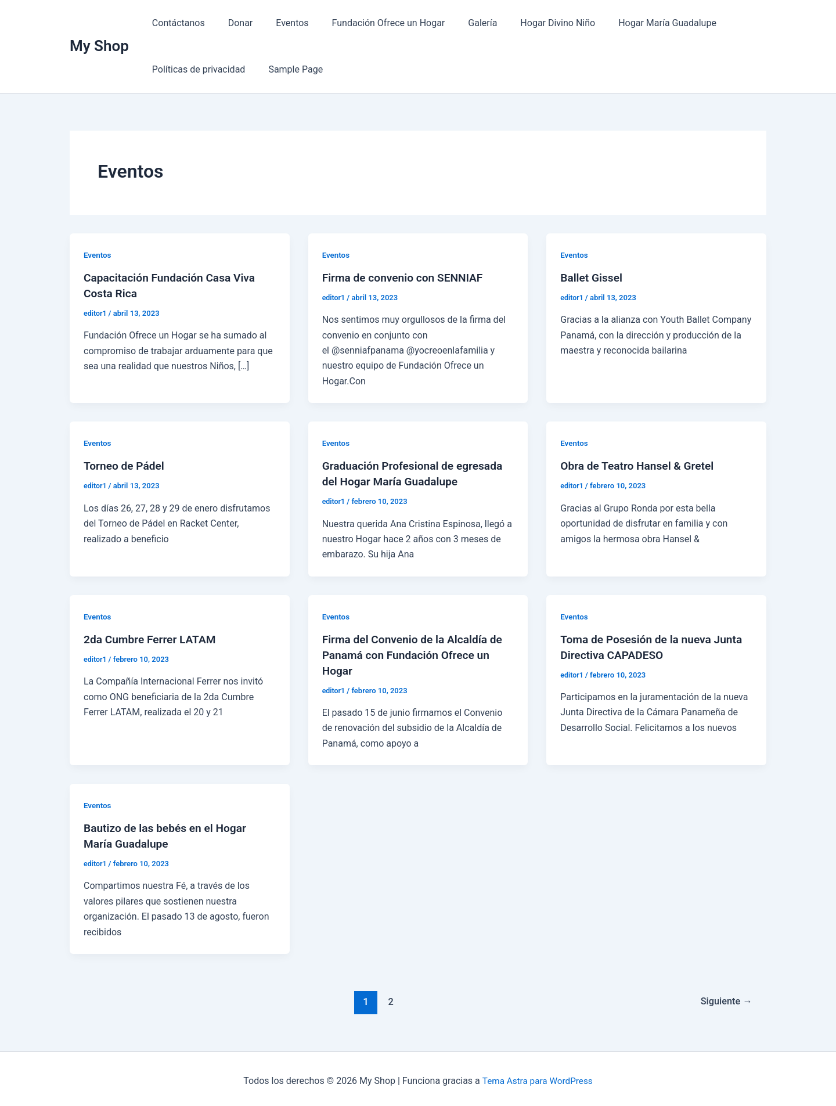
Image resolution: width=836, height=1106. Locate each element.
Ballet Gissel (592, 277)
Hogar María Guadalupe (637, 22)
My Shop (99, 46)
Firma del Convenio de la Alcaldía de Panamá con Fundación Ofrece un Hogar (416, 653)
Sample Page (288, 69)
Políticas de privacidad (196, 69)
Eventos (280, 22)
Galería (461, 22)
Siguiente (725, 997)
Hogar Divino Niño (532, 22)
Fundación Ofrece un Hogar (372, 22)
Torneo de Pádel (126, 466)
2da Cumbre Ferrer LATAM (153, 637)
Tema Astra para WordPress (537, 1076)
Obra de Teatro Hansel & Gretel (640, 466)
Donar (233, 22)
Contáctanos (176, 22)
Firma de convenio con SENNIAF (406, 277)
